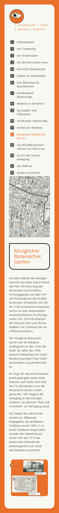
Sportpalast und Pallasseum (27, 112)
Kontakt (43, 25)
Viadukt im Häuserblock (31, 75)
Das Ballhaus (24, 166)
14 (12, 155)
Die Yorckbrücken (27, 55)
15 (12, 166)
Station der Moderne (29, 127)
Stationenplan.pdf (26, 25)
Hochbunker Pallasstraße (32, 121)
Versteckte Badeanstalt (31, 69)
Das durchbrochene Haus (32, 62)
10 (12, 121)
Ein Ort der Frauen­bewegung (29, 157)
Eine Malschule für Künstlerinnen (28, 84)
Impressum (23, 29)
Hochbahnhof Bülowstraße (25, 95)
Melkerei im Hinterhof (30, 103)
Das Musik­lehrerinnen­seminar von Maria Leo (31, 147)
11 (12, 127)
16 (12, 172)
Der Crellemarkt (26, 48)
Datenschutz (39, 29)
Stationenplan (25, 42)
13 (12, 145)
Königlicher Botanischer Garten (31, 136)
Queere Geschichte (28, 172)
